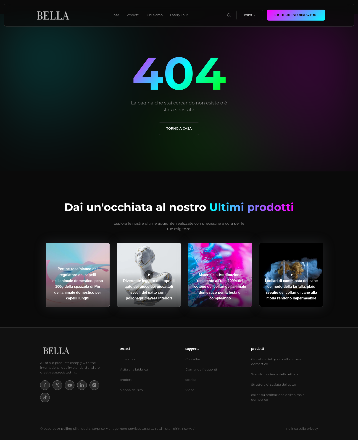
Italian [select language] (250, 15)
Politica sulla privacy (302, 429)
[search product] (229, 15)
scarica (190, 380)
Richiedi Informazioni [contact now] (296, 15)
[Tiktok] (45, 397)
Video (189, 390)
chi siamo (127, 359)
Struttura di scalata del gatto (273, 384)
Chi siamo (155, 15)
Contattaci (193, 359)
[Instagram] (94, 385)
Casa (115, 15)
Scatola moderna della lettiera (274, 374)
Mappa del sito (131, 390)
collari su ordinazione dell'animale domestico (278, 397)
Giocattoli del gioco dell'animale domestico (276, 361)
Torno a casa (179, 128)
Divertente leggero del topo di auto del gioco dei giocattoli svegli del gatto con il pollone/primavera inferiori (149, 289)
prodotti (126, 380)
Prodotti (133, 15)
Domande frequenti (201, 369)
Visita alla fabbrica (134, 369)
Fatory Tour (179, 15)
